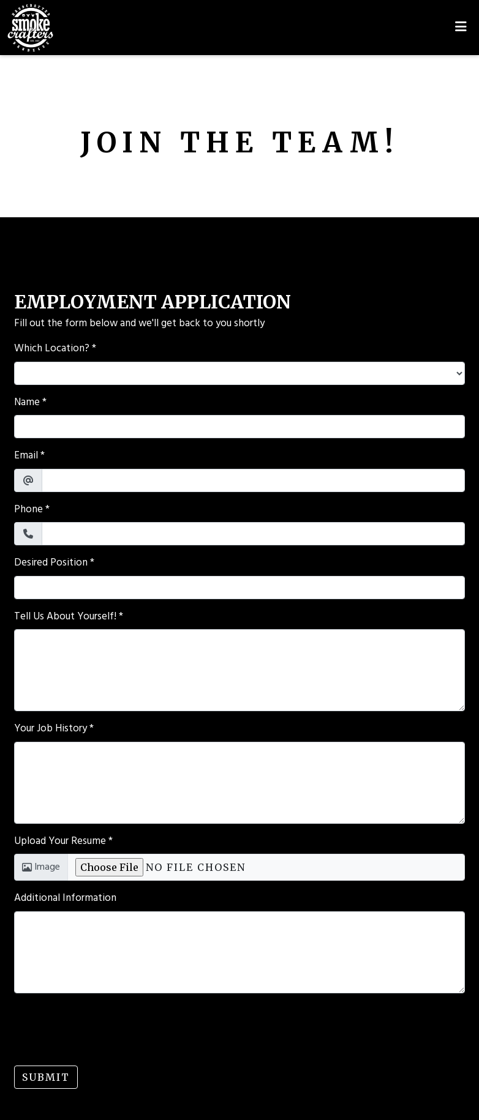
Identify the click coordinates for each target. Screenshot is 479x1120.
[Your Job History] (239, 783)
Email (26, 456)
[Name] (239, 426)
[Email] (253, 480)
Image (41, 867)
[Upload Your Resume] (266, 867)
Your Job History (50, 729)
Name (27, 403)
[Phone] (253, 533)
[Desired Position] (239, 587)
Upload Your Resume (60, 841)
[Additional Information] (239, 952)
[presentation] (107, 1027)
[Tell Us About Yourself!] (239, 670)
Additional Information (65, 898)
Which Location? (51, 349)
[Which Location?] (239, 373)
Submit (46, 1077)
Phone (28, 510)
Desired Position (51, 563)
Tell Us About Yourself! (65, 617)
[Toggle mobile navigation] (461, 27)
